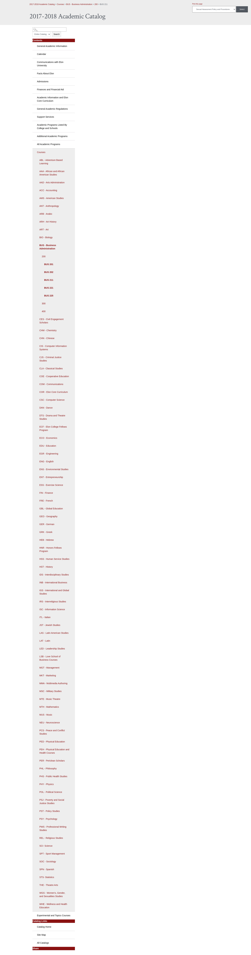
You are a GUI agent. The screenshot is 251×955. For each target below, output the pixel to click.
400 (43, 311)
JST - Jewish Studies (49, 625)
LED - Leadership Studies (52, 648)
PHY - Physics (46, 784)
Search (56, 34)
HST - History (46, 567)
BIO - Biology (46, 237)
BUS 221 (48, 288)
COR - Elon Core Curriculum (53, 392)
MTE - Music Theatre (49, 699)
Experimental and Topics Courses (53, 915)
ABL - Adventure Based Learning (51, 162)
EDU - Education (47, 446)
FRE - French (46, 500)
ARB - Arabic (45, 214)
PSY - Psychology (48, 819)
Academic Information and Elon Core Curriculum (52, 99)
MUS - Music (45, 714)
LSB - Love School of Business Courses (50, 658)
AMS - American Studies (51, 198)
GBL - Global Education (51, 508)
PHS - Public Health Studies (53, 776)
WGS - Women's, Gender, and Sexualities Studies (52, 895)
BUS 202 (48, 272)
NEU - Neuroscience (49, 722)
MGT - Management (49, 667)
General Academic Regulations (52, 109)
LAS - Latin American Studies (54, 633)
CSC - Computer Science (52, 400)
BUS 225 (48, 295)
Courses (60, 4)
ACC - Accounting (48, 190)
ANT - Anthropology (49, 206)
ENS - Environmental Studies (53, 469)
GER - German (46, 524)
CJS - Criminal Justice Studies (50, 359)
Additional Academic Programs (52, 136)
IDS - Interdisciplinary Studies (54, 574)
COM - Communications (51, 384)
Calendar (41, 54)
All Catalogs (43, 943)
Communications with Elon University (50, 64)
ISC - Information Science (52, 609)
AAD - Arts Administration (52, 182)
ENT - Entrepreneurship (51, 477)
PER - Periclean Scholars (52, 760)
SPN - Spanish (46, 869)
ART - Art (44, 229)
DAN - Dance (46, 407)
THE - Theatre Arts (48, 885)
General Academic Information (52, 46)
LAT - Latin (44, 640)
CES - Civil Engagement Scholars (51, 321)
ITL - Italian (45, 617)
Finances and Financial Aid (50, 89)
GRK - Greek (45, 532)
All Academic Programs (48, 144)
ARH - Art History (48, 221)
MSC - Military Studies (50, 691)
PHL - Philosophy (48, 768)
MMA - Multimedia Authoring (53, 683)
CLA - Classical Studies (51, 368)
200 (96, 4)
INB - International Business (53, 582)
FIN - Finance (46, 493)
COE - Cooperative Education (54, 376)
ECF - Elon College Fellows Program (53, 428)
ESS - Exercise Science (51, 485)
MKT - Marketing (47, 675)
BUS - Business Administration (79, 4)
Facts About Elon (45, 73)
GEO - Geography (48, 516)
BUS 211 (48, 280)
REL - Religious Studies (51, 838)
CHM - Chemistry (48, 330)
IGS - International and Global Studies (54, 592)
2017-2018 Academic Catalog (42, 4)
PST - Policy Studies (49, 811)
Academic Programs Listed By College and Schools (52, 126)
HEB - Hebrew (46, 540)
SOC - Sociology (47, 861)
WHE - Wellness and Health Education (53, 906)
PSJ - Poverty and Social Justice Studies (51, 802)
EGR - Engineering (48, 453)
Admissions (43, 81)
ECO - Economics (48, 438)
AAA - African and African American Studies (51, 173)
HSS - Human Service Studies (54, 559)
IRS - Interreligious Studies (52, 601)
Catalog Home (44, 927)
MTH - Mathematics (49, 707)
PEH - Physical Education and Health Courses (54, 751)
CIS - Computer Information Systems (53, 348)
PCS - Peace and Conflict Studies (52, 732)
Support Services (45, 117)
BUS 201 (48, 264)
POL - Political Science (50, 792)
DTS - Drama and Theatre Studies (52, 417)
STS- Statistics (46, 877)
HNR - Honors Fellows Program (50, 549)
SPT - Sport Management (52, 853)
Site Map (41, 935)
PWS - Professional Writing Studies (52, 828)
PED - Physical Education (52, 741)
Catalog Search (38, 28)
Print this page (197, 4)
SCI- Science (46, 846)
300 (43, 303)
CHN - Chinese (46, 338)
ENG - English (46, 461)
